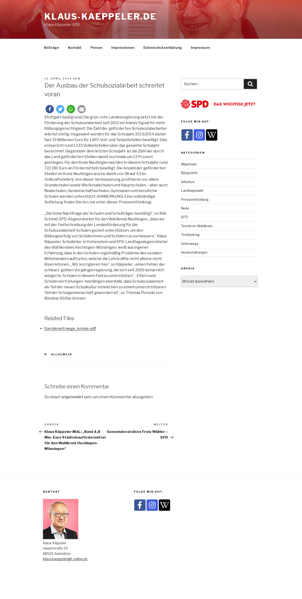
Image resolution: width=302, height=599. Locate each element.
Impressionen (122, 48)
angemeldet (72, 397)
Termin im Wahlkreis (197, 226)
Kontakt (75, 48)
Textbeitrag (190, 235)
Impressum (200, 48)
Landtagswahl (192, 190)
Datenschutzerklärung (162, 48)
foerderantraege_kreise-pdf (70, 328)
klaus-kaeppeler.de (100, 16)
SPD (184, 217)
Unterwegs (189, 244)
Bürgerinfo (189, 173)
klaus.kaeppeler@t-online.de (65, 559)
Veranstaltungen (194, 252)
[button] (50, 109)
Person (96, 48)
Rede (185, 208)
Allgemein (61, 354)
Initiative (188, 182)
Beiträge (51, 48)
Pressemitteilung (195, 199)
